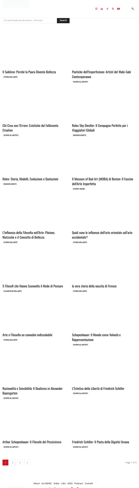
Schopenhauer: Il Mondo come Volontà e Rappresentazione (104, 329)
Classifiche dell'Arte (13, 286)
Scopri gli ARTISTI (80, 81)
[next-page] (27, 451)
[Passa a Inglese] (97, 470)
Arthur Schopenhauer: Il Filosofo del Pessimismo (28, 430)
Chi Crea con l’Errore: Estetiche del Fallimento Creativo (32, 124)
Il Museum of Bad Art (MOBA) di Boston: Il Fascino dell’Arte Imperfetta (104, 178)
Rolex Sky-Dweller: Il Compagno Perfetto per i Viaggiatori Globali (103, 126)
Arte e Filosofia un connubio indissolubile (24, 329)
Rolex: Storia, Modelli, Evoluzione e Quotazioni (27, 176)
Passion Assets (79, 133)
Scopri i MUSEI (79, 186)
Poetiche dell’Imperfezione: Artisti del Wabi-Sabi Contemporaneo (98, 73)
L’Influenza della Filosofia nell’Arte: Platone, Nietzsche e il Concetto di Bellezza (33, 231)
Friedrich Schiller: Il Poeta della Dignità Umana (97, 430)
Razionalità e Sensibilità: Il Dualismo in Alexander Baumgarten (29, 380)
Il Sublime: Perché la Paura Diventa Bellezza (26, 71)
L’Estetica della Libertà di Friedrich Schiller (95, 378)
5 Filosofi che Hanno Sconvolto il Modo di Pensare (29, 281)
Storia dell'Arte (10, 76)
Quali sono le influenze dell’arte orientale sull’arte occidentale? (99, 231)
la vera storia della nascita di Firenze (92, 281)
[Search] (133, 9)
